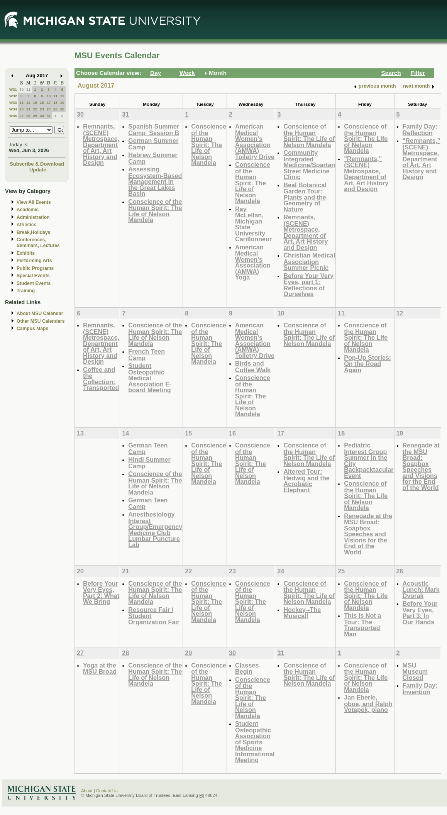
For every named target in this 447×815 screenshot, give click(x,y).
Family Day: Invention (420, 688)
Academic (28, 209)
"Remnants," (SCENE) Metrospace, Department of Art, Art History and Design (366, 174)
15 (35, 102)
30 (21, 89)
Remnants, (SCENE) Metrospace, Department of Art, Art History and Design (101, 144)
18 (55, 102)
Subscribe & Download (37, 164)
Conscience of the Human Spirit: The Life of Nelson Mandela (155, 211)
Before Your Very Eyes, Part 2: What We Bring (101, 592)
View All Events (34, 202)
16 (42, 102)
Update (37, 170)
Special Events (33, 275)
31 (28, 89)
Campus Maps (32, 328)
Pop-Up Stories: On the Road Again (367, 363)
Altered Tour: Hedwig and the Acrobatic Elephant (306, 480)
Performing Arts (34, 260)
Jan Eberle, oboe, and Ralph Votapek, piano (368, 703)
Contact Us (107, 790)
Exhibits (26, 253)
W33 (13, 102)
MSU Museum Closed (415, 671)
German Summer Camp (153, 144)
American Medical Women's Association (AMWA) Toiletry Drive (254, 141)
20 (21, 109)
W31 (13, 89)
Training (26, 290)
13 (21, 102)
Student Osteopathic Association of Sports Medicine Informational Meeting (254, 741)
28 (28, 116)
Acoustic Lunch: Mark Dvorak (421, 589)
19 (62, 102)
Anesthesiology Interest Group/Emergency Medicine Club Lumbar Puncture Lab (155, 529)
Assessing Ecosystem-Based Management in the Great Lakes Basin (155, 181)
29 (35, 116)
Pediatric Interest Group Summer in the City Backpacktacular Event (368, 460)
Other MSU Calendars (41, 321)
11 (55, 96)
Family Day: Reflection (420, 129)
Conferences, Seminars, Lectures (38, 242)
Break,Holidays (34, 232)
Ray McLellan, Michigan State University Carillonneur (253, 224)
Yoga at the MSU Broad (100, 668)
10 (49, 96)
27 (21, 116)
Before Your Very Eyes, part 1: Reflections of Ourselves (308, 285)
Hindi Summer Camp (149, 462)
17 (49, 102)
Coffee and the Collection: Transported (101, 378)
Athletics (26, 224)
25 (55, 109)
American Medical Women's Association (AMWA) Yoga (253, 262)
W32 (13, 96)
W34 (13, 109)
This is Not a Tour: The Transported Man (362, 624)
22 (35, 109)
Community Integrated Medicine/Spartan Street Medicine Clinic (309, 164)
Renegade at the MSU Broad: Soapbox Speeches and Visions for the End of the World (368, 534)
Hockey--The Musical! (302, 613)
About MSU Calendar (40, 313)
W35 (13, 116)
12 (62, 96)
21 (28, 109)
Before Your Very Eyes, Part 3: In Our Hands (420, 612)
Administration (33, 217)
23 (42, 109)
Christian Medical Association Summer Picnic (309, 261)
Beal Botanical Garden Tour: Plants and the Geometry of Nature (304, 197)
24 (49, 109)
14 (28, 102)
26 (62, 109)
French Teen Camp (146, 354)
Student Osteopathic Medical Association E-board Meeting (149, 377)
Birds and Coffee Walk (253, 366)
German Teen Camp (148, 448)
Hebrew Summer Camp (153, 158)
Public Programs (35, 268)
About (87, 790)
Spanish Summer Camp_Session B (153, 129)
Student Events (34, 283)
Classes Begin (247, 668)
